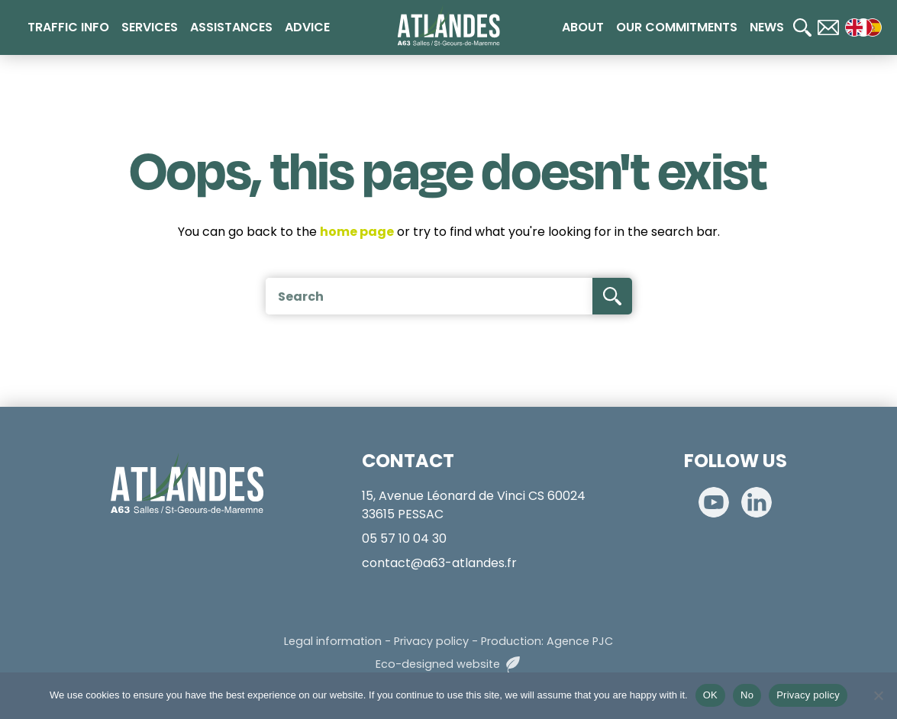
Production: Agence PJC (547, 641)
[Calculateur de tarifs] (866, 286)
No (747, 695)
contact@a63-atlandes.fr (439, 563)
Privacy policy (431, 641)
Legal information (333, 641)
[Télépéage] (866, 432)
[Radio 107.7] (866, 384)
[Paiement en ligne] (866, 335)
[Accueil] (448, 26)
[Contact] (828, 27)
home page (357, 231)
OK (710, 695)
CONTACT (408, 460)
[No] (878, 695)
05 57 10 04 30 (404, 538)
